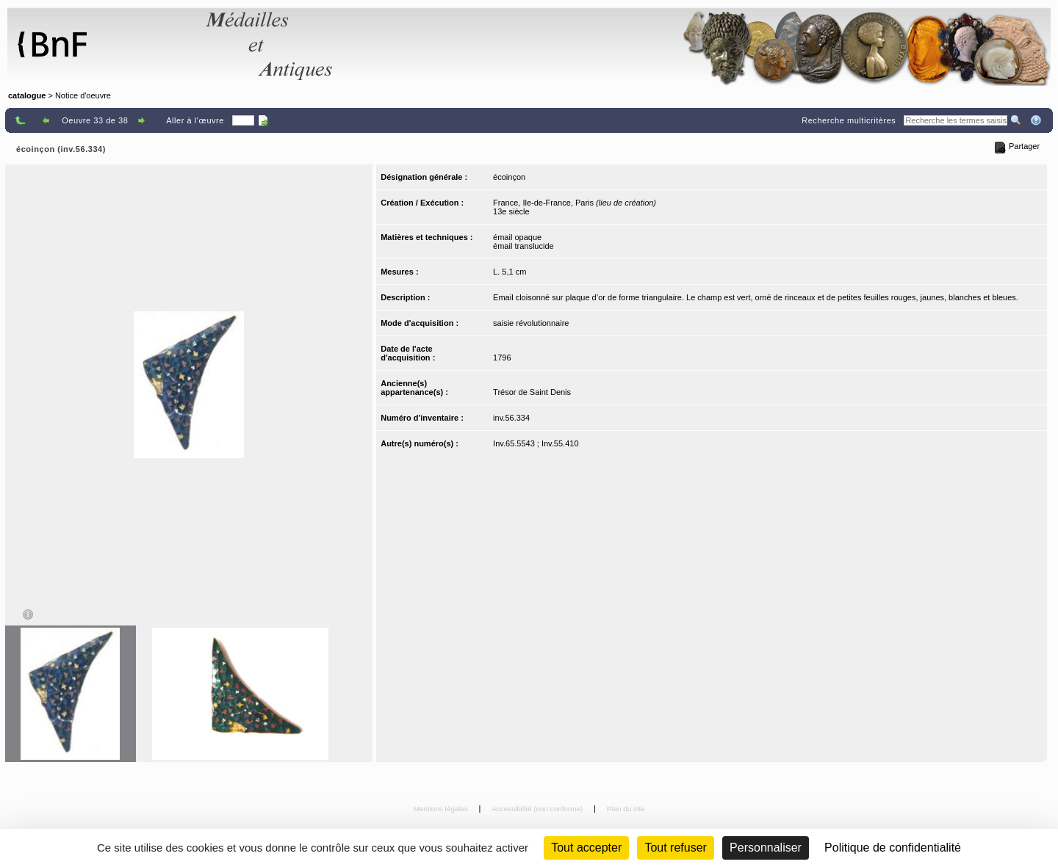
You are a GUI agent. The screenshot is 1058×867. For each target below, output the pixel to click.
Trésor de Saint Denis (532, 392)
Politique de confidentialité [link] (892, 847)
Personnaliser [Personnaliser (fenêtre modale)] (766, 847)
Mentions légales (442, 809)
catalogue (27, 95)
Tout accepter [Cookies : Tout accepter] (586, 847)
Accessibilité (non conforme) (538, 809)
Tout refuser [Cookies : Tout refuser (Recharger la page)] (675, 847)
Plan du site (626, 809)
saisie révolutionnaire (531, 323)
